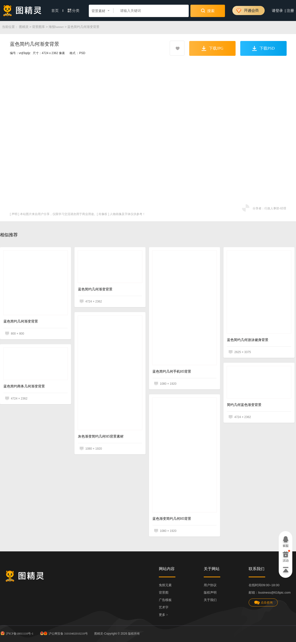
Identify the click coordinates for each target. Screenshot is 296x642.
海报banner (56, 27)
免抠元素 (165, 585)
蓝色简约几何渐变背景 (20, 321)
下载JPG (212, 48)
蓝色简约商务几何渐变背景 (24, 386)
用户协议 (210, 585)
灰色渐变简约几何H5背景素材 (101, 436)
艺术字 (163, 607)
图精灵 (24, 27)
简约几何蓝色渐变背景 (244, 405)
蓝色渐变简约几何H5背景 (171, 519)
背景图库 (38, 27)
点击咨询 (263, 603)
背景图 (163, 592)
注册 (290, 11)
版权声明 (210, 592)
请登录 (277, 11)
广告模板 (165, 600)
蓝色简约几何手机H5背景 (171, 371)
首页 (57, 11)
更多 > (163, 615)
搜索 (208, 10)
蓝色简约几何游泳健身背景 (247, 340)
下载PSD (263, 48)
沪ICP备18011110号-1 (16, 633)
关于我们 (210, 600)
